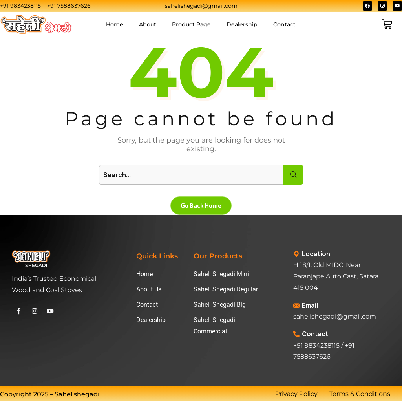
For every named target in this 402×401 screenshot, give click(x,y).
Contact (284, 24)
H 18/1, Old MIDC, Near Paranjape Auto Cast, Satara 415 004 (335, 276)
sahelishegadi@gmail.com (334, 316)
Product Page (191, 24)
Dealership (242, 24)
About (147, 24)
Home (114, 24)
